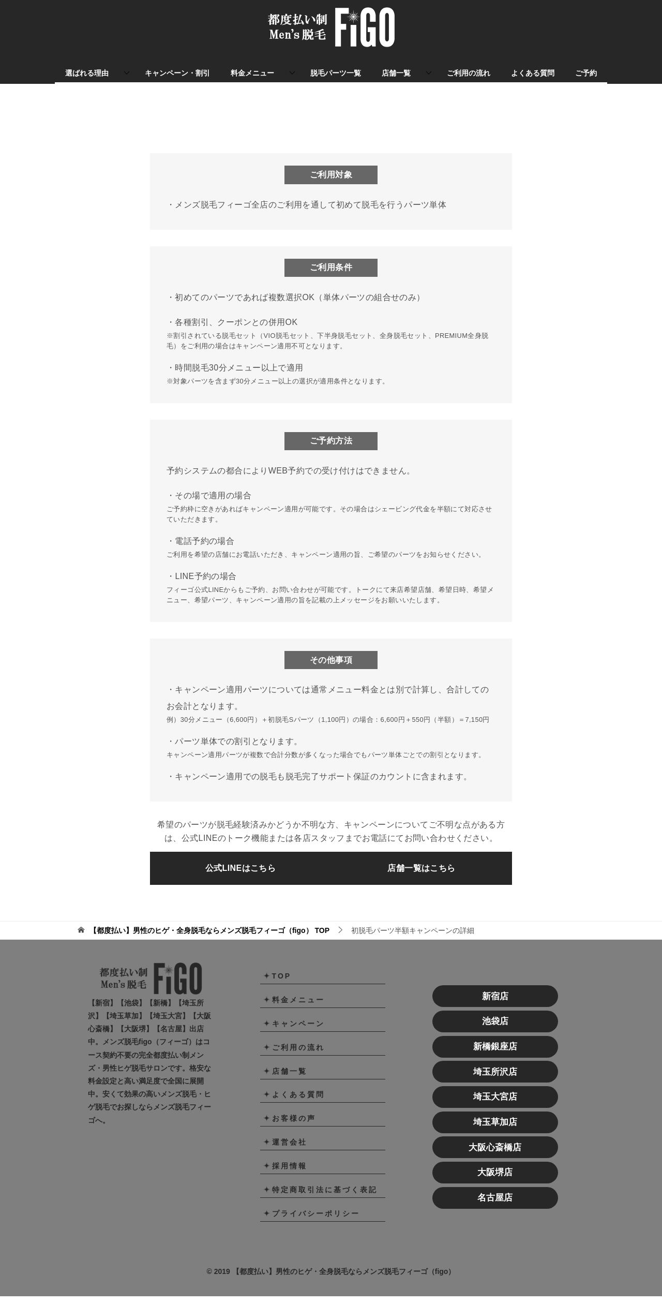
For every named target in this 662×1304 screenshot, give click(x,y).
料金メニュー (252, 73)
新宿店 (495, 1014)
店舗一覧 (396, 73)
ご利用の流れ (468, 73)
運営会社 (289, 1160)
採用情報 (289, 1184)
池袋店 (495, 1039)
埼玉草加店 (495, 1140)
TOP (209, 948)
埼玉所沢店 (495, 1089)
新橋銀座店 (495, 1065)
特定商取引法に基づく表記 (325, 1208)
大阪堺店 (495, 1190)
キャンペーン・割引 (177, 73)
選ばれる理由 (87, 73)
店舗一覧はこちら (421, 885)
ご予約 (586, 73)
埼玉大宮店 (495, 1115)
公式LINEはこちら (240, 885)
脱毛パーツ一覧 (335, 73)
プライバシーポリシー (316, 1231)
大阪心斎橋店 (495, 1165)
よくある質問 (532, 73)
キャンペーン (298, 1041)
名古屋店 (495, 1216)
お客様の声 (294, 1136)
